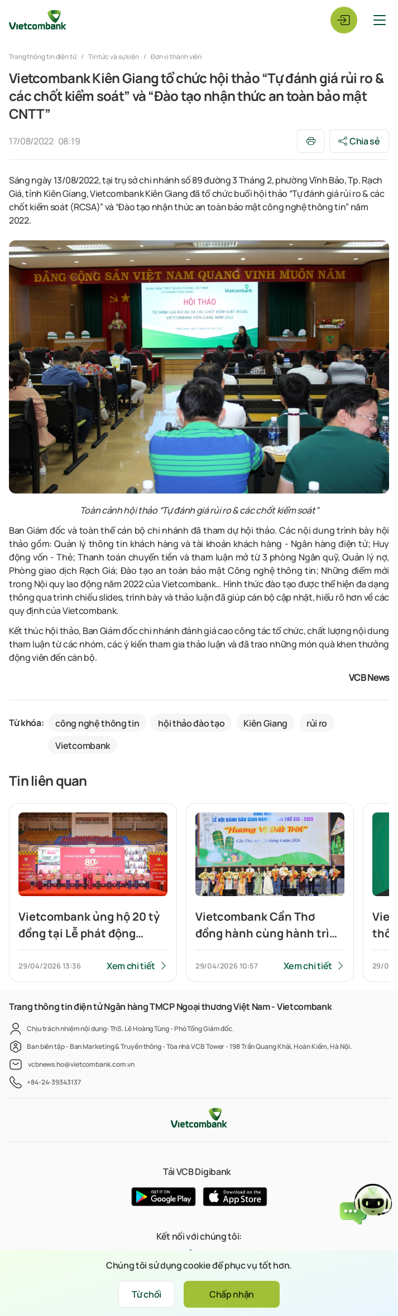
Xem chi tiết (131, 966)
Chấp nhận (231, 1294)
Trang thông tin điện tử (43, 56)
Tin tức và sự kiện (113, 56)
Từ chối (146, 1294)
